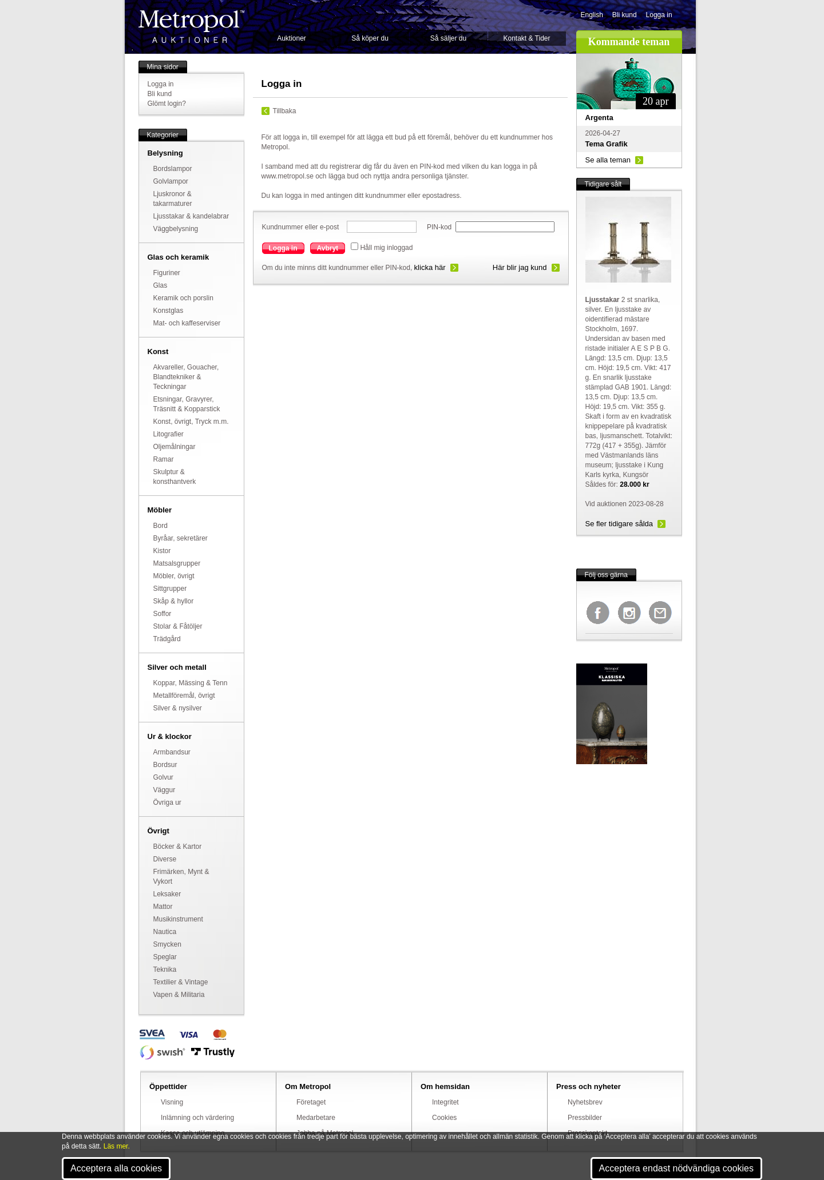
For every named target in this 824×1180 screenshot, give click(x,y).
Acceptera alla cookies (116, 1168)
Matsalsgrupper (177, 563)
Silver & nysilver (177, 708)
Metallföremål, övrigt (184, 696)
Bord (160, 526)
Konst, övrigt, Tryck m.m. (191, 422)
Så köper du (370, 38)
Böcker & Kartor (177, 847)
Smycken (167, 944)
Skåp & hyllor (173, 601)
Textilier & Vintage (180, 982)
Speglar (165, 957)
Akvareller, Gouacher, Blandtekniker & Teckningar (186, 377)
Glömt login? (167, 104)
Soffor (162, 614)
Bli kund (624, 15)
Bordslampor (172, 169)
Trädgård (167, 639)
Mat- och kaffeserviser (187, 323)
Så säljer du (448, 38)
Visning (172, 1102)
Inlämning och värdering (197, 1118)
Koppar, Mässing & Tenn (190, 683)
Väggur (164, 790)
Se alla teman (608, 160)
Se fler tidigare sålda (619, 523)
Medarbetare (315, 1118)
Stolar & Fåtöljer (178, 626)
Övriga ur (167, 802)
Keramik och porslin (183, 298)
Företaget (311, 1102)
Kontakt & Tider (526, 38)
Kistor (162, 551)
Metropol (191, 26)
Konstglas (168, 311)
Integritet (445, 1102)
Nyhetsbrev (585, 1102)
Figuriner (166, 273)
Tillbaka (284, 111)
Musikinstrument (178, 919)
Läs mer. (117, 1146)
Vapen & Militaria (179, 995)
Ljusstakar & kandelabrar (191, 216)
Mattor (163, 907)
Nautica (165, 932)
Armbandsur (172, 752)
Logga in (659, 15)
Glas (160, 285)
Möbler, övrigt (174, 576)
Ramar (163, 459)
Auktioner (291, 38)
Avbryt (328, 248)
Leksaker (167, 894)
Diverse (165, 859)
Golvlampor (170, 181)
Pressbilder (585, 1118)
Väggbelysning (176, 229)
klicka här (430, 267)
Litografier (168, 434)
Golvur (163, 777)
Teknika (165, 970)
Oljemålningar (174, 447)
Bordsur (165, 765)
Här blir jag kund (520, 267)
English (592, 15)
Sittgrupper (170, 589)
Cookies (444, 1118)
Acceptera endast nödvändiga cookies (676, 1168)
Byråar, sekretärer (180, 538)
